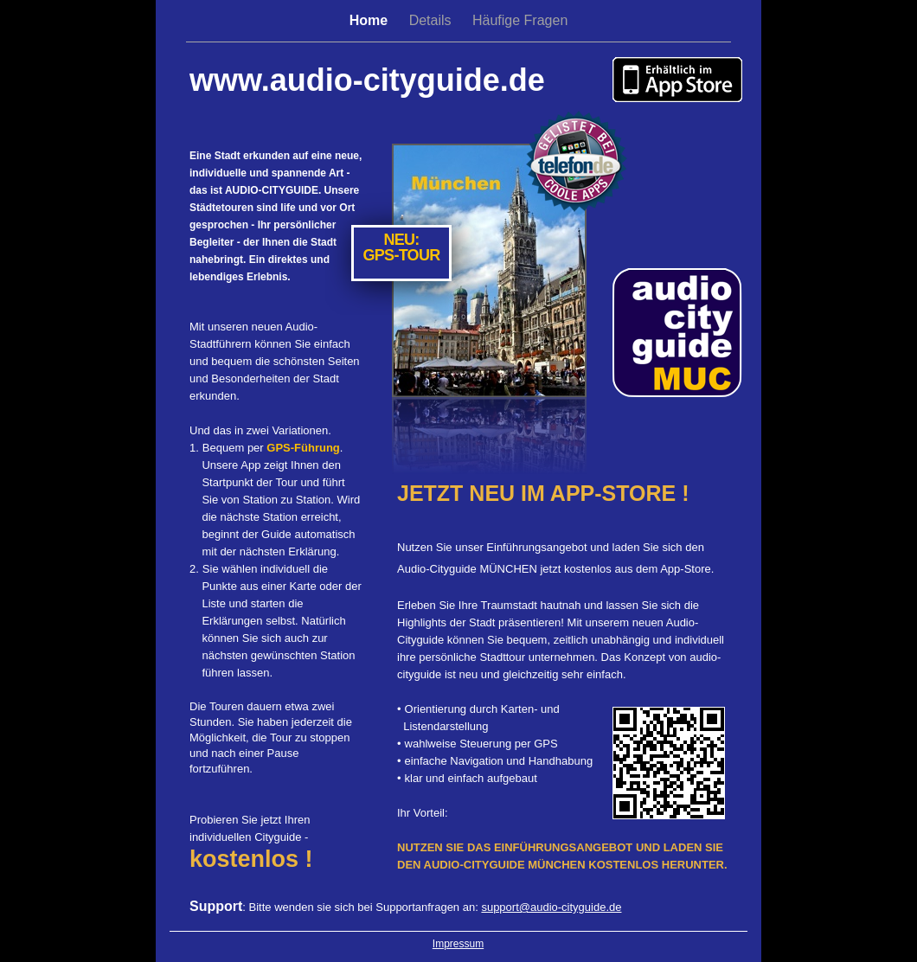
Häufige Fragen (520, 20)
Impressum (458, 944)
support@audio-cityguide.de (551, 907)
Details (432, 20)
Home (370, 20)
